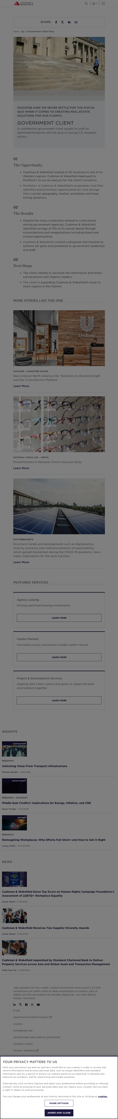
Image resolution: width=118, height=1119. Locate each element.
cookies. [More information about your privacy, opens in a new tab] (103, 1096)
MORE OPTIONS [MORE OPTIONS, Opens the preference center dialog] (59, 1103)
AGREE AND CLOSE (59, 1112)
